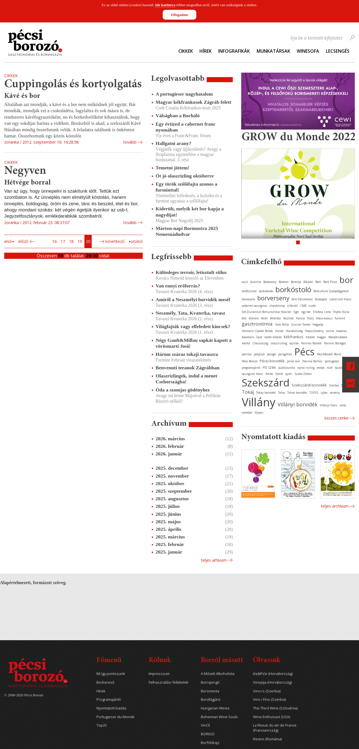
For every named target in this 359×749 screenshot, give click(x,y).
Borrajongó (210, 682)
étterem (254, 318)
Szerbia (334, 385)
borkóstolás (266, 291)
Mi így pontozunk (110, 673)
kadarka (341, 331)
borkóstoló (293, 289)
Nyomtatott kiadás (111, 708)
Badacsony (270, 282)
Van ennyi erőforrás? (178, 286)
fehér (264, 318)
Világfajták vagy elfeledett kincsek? (193, 326)
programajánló (251, 368)
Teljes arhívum (214, 560)
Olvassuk (266, 660)
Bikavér (308, 282)
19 (79, 241)
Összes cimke (336, 418)
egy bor (306, 312)
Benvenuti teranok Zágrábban (188, 367)
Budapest (321, 299)
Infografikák (234, 51)
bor (346, 279)
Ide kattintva (165, 5)
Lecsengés (337, 51)
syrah (288, 374)
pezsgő (271, 354)
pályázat (259, 354)
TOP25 (313, 393)
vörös (343, 405)
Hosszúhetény (314, 331)
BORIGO (208, 734)
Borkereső (105, 682)
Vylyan (259, 412)
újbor (324, 393)
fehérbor (275, 318)
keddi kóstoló (273, 337)
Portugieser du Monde (115, 717)
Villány (258, 402)
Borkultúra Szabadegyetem (331, 291)
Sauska (339, 368)
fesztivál (288, 318)
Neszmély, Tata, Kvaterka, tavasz (190, 313)
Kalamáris (248, 337)
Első (8, 241)
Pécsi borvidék (272, 360)
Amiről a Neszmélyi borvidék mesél (193, 299)
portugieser (332, 361)
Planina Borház (312, 361)
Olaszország (260, 343)
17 (63, 241)
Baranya (296, 282)
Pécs (304, 351)
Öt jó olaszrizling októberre (185, 176)
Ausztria (255, 282)
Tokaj (248, 392)
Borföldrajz (210, 742)
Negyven (25, 171)
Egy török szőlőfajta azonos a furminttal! (186, 187)
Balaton (284, 282)
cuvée (312, 306)
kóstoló (310, 337)
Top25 (101, 725)
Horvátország (294, 331)
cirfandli (292, 306)
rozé (329, 368)
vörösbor (247, 412)
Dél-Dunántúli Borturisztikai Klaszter (266, 312)
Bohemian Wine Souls (219, 717)
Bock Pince (330, 282)
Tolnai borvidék (297, 393)
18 (71, 241)
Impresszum (159, 673)
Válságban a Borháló (178, 115)
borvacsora (248, 299)
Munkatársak (273, 51)
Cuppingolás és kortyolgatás (73, 84)
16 (54, 241)
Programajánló (108, 699)
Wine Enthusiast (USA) (271, 717)
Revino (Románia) (267, 739)
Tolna (281, 393)
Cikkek (185, 51)
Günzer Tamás (300, 324)
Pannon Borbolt (311, 343)
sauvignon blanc (252, 374)
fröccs (310, 318)
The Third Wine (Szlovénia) (275, 708)
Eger (296, 312)
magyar (321, 337)
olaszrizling (278, 343)
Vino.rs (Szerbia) (266, 691)
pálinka (247, 354)
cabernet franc (340, 299)
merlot (246, 343)
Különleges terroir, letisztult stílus (191, 272)
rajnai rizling (305, 368)
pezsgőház (285, 354)
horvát (279, 331)
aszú (245, 282)
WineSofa (308, 51)
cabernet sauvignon (254, 306)
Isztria (330, 331)
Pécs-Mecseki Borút (329, 354)
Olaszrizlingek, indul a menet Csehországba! (186, 378)
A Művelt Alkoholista (217, 673)
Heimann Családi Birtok (257, 331)
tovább (130, 142)
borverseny (273, 298)
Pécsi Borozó (249, 361)
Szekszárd (265, 382)
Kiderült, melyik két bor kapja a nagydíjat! (190, 211)
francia (300, 318)
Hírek (205, 51)
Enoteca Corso (322, 312)
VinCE (205, 725)
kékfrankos (293, 336)
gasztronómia (257, 324)
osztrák (294, 343)
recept (321, 368)
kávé (259, 337)
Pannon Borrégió (335, 343)
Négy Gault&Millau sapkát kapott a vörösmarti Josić (194, 343)
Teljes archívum (335, 506)
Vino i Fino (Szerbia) (269, 699)
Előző (23, 241)
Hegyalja (317, 324)
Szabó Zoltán (303, 374)
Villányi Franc (328, 405)
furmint (340, 318)
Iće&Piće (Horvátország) (273, 673)
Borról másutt (222, 660)
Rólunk (160, 660)
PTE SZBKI (269, 368)
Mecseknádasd (337, 337)
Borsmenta (210, 691)
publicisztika (286, 368)
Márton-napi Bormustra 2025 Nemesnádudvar (187, 231)
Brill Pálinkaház (302, 299)
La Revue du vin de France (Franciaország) (274, 728)
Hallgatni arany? (174, 143)
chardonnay (277, 306)
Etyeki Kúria (341, 312)
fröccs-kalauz (324, 318)
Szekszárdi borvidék (309, 385)
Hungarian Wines (215, 708)
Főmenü (108, 660)
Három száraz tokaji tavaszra (187, 354)
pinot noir (293, 361)
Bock (318, 282)
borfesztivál (249, 291)
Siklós (269, 374)
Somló (279, 374)
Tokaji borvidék (266, 393)
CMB (303, 306)
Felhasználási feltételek (168, 682)
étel (244, 318)
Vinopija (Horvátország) (272, 682)
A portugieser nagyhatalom (184, 94)
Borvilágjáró (210, 699)
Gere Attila (282, 324)
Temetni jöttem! (172, 167)
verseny (335, 393)
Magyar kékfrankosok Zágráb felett (193, 102)
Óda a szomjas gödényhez (183, 390)
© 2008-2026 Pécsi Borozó (23, 695)
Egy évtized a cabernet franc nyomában (186, 127)
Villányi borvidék (297, 404)
